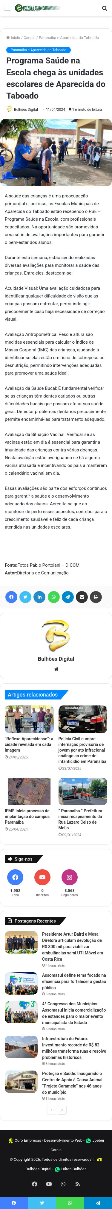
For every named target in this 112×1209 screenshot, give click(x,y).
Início (13, 37)
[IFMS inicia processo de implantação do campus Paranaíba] (29, 791)
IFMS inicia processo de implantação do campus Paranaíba (27, 816)
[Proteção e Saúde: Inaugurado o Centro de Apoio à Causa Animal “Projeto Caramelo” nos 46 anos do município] (21, 1082)
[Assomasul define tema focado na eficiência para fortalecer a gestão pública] (21, 983)
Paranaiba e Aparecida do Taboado (69, 37)
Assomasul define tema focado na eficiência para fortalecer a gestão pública (74, 981)
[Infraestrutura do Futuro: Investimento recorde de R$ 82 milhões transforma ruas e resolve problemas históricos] (21, 1047)
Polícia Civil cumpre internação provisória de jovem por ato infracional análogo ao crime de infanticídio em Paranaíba (82, 750)
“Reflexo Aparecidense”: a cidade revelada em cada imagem (29, 744)
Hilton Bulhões (73, 1169)
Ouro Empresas (28, 1140)
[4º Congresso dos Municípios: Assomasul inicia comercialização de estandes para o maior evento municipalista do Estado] (21, 1012)
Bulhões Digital (26, 109)
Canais (30, 37)
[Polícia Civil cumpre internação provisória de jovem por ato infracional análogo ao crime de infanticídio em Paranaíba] (83, 719)
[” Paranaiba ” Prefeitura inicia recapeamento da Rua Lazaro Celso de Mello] (83, 791)
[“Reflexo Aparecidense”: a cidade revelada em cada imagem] (29, 719)
